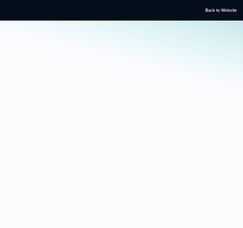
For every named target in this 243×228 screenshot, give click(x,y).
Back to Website (221, 10)
